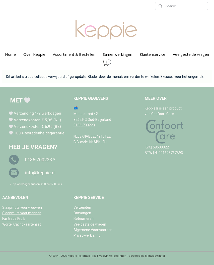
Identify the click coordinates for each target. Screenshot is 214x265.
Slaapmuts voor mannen (21, 213)
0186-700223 (84, 125)
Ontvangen (82, 213)
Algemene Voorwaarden (93, 230)
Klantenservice (152, 54)
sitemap (84, 255)
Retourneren (84, 219)
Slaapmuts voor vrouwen (22, 207)
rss (94, 255)
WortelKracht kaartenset (21, 224)
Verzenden (82, 207)
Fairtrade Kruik (13, 219)
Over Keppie (34, 54)
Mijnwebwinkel (155, 255)
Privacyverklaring (87, 235)
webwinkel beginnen (112, 255)
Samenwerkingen (117, 54)
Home (10, 54)
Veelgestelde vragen (191, 54)
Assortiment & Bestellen (74, 54)
